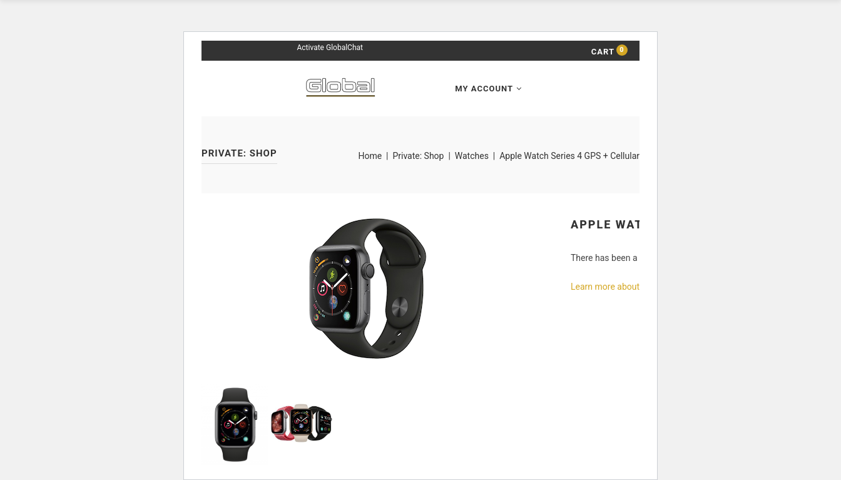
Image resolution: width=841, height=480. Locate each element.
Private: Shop (418, 155)
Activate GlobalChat (329, 47)
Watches (472, 155)
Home (370, 155)
